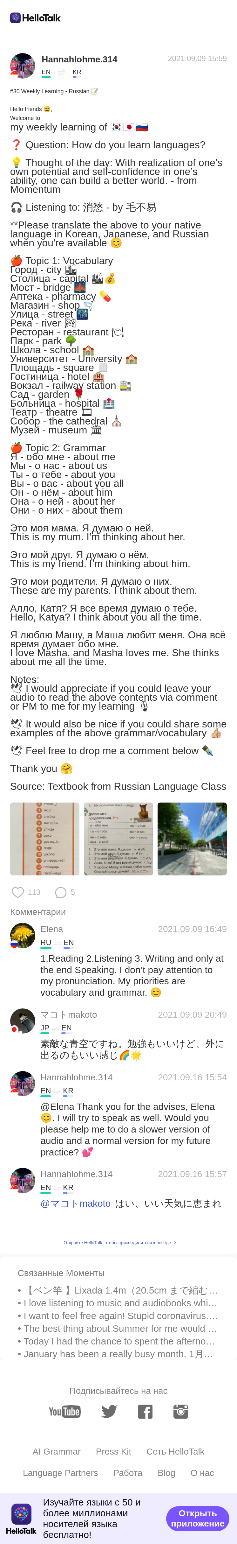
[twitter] (109, 1411)
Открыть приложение (198, 1518)
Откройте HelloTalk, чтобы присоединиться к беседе (117, 1242)
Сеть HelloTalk (175, 1451)
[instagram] (180, 1412)
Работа (128, 1473)
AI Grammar (56, 1451)
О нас (202, 1473)
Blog (166, 1473)
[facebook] (145, 1412)
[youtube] (64, 1411)
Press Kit (113, 1451)
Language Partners (60, 1473)
